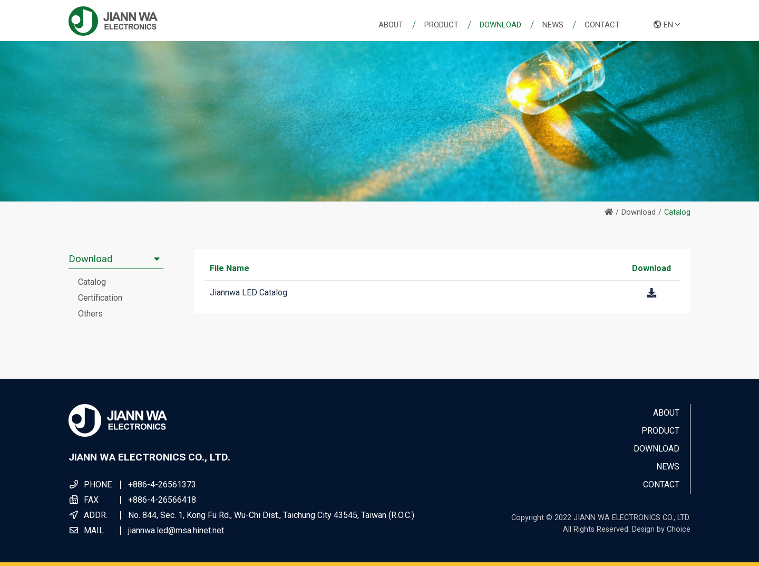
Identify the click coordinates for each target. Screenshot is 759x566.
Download (638, 212)
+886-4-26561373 (162, 484)
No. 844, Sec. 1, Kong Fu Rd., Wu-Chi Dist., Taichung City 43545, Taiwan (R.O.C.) (271, 515)
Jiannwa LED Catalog (248, 292)
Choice (678, 529)
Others (90, 314)
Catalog (92, 282)
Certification (100, 298)
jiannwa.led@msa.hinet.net (176, 530)
